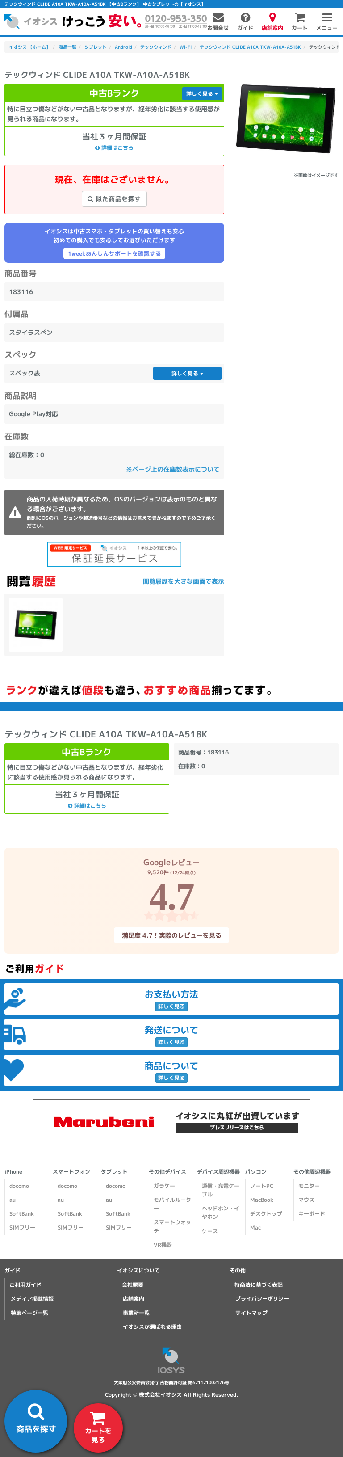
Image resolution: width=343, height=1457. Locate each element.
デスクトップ (266, 1213)
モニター (309, 1186)
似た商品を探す (114, 198)
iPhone (13, 1171)
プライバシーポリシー (262, 1298)
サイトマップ (251, 1313)
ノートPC (261, 1186)
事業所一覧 (136, 1313)
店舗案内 (133, 1298)
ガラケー (164, 1186)
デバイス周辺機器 (218, 1171)
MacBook (261, 1200)
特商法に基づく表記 (258, 1285)
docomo (19, 1186)
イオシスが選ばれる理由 (152, 1327)
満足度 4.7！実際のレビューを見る (171, 935)
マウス (306, 1200)
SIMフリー (22, 1227)
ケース (210, 1231)
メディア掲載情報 (32, 1298)
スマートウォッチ (172, 1226)
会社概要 (132, 1285)
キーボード (311, 1213)
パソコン (256, 1171)
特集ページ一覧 (29, 1313)
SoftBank (21, 1213)
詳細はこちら (114, 147)
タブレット (114, 1171)
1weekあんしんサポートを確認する (114, 253)
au (12, 1200)
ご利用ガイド (25, 1285)
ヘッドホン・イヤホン (220, 1212)
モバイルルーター (172, 1204)
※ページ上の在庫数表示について (173, 469)
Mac (255, 1227)
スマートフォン (71, 1171)
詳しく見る (202, 93)
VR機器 (163, 1245)
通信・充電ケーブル (220, 1190)
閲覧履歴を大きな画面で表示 (183, 581)
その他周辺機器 (312, 1171)
